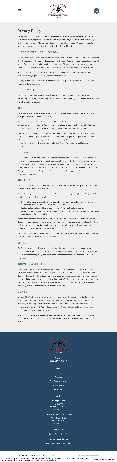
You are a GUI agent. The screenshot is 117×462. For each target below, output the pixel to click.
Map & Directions (58, 409)
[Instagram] (67, 434)
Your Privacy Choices (45, 455)
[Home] (58, 11)
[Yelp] (55, 434)
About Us (58, 377)
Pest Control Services (58, 381)
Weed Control (58, 385)
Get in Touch (58, 389)
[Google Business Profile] (50, 434)
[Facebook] (61, 434)
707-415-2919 (58, 361)
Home (58, 373)
